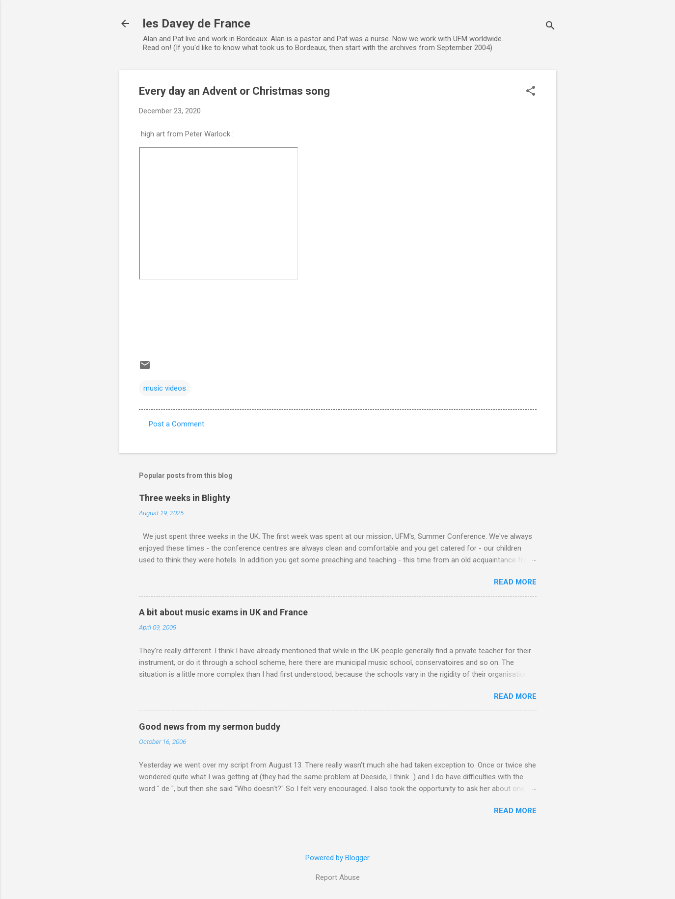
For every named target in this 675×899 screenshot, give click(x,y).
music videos (164, 388)
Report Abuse (338, 877)
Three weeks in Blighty (184, 498)
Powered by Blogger (337, 857)
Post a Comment (176, 424)
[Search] (550, 27)
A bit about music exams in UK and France (223, 612)
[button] (531, 92)
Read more (515, 582)
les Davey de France (196, 23)
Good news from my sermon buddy (209, 726)
